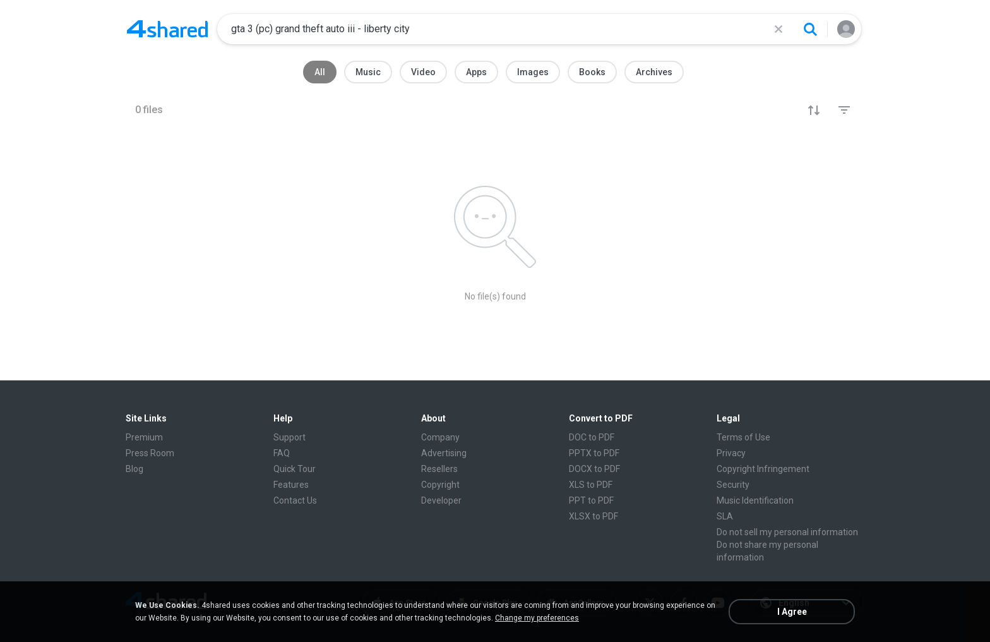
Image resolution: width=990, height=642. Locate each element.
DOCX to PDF (594, 469)
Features (291, 485)
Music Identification (755, 500)
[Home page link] (167, 29)
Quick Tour (294, 469)
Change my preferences (537, 618)
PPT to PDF (591, 500)
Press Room (150, 453)
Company (440, 437)
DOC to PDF (591, 437)
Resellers (439, 469)
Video (423, 72)
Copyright (440, 485)
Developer (441, 500)
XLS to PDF (590, 485)
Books (592, 72)
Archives (654, 72)
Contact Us (295, 500)
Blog (134, 469)
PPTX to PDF (594, 453)
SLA (725, 516)
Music (368, 72)
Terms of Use (743, 437)
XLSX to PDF (593, 516)
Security (733, 485)
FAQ (281, 453)
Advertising (444, 453)
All (319, 72)
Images (533, 72)
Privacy (731, 453)
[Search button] (810, 29)
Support (289, 437)
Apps (476, 72)
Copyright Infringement (763, 469)
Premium (144, 437)
